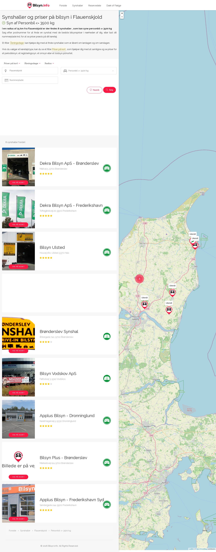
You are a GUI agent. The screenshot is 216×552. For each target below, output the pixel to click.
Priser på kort (11, 63)
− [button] (122, 17)
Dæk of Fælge (113, 5)
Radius (48, 63)
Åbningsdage (31, 63)
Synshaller (77, 5)
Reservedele (94, 5)
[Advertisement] (59, 114)
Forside (63, 5)
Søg (109, 90)
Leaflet (191, 551)
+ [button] (122, 13)
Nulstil (94, 90)
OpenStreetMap (201, 551)
